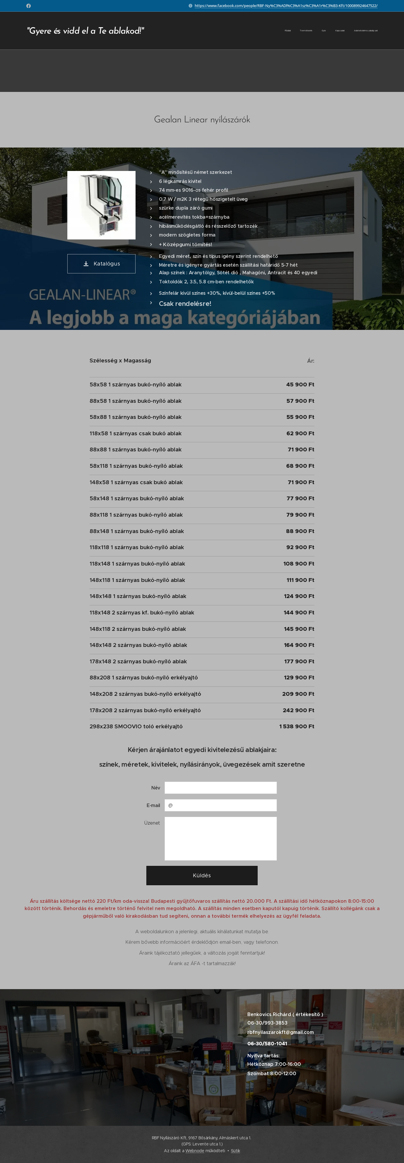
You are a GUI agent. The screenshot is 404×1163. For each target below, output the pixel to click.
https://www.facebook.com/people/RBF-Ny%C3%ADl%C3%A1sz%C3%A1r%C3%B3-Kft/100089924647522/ (286, 5)
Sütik (235, 1150)
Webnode (194, 1150)
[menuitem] (342, 30)
